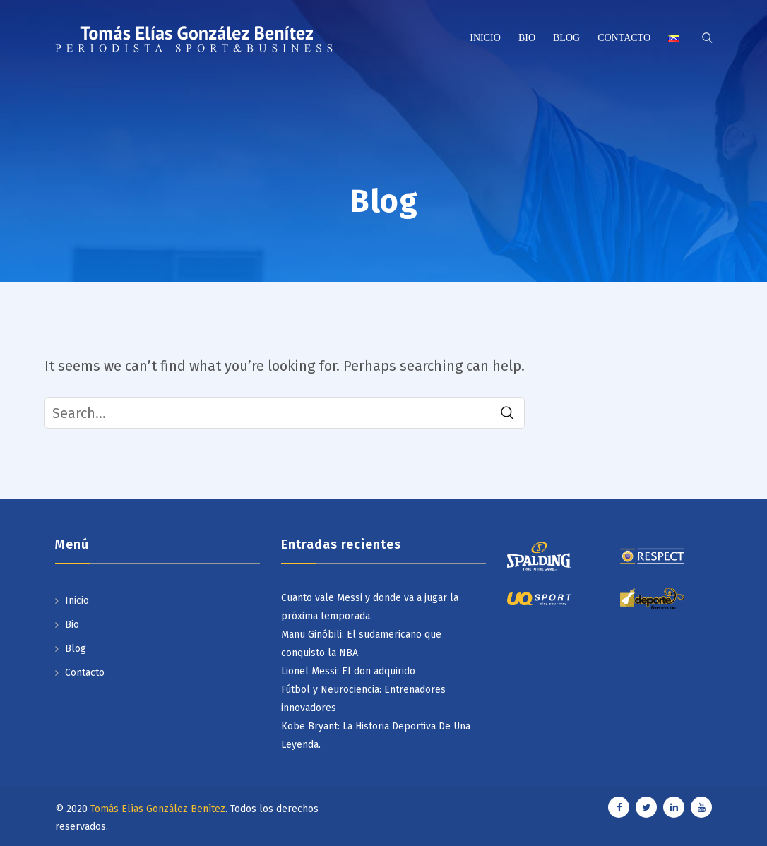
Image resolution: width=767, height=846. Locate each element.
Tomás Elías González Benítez (157, 809)
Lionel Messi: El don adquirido (348, 671)
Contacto (623, 37)
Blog (566, 37)
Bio (526, 37)
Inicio (485, 37)
